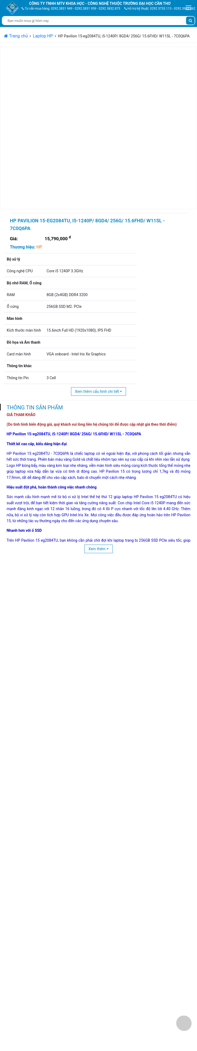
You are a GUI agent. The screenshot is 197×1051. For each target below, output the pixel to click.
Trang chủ (16, 35)
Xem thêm (96, 549)
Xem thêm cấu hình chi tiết (97, 391)
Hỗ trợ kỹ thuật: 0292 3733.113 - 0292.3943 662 (159, 8)
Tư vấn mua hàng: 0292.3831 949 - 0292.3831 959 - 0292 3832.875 (71, 8)
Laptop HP (43, 35)
